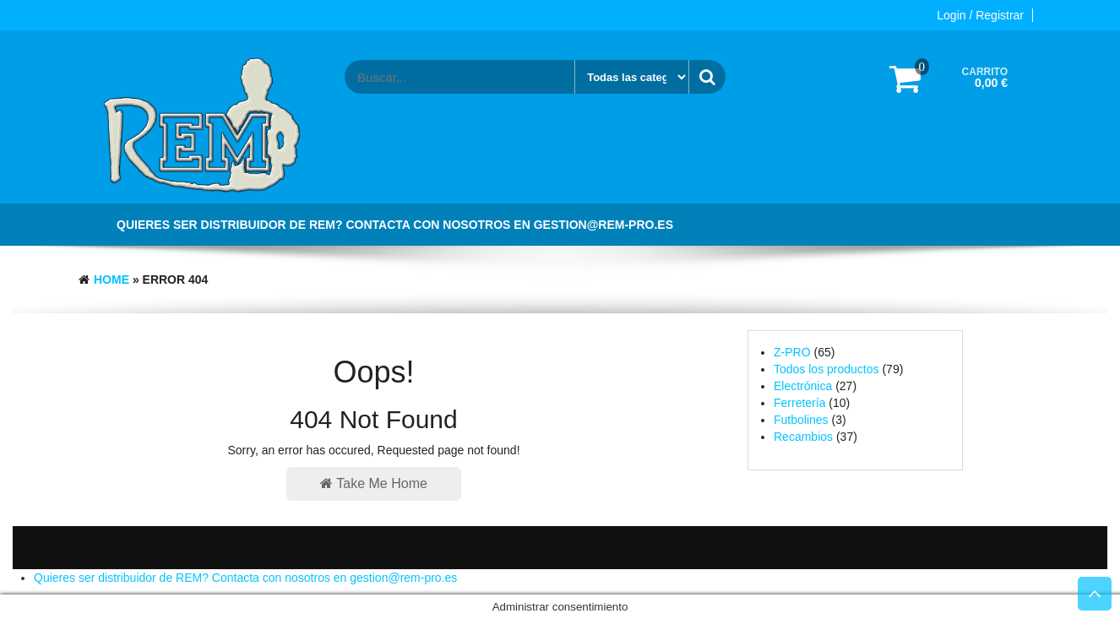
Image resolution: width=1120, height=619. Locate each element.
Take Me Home (373, 483)
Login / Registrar (980, 15)
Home (111, 279)
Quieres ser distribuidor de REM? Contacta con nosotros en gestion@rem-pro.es (395, 224)
